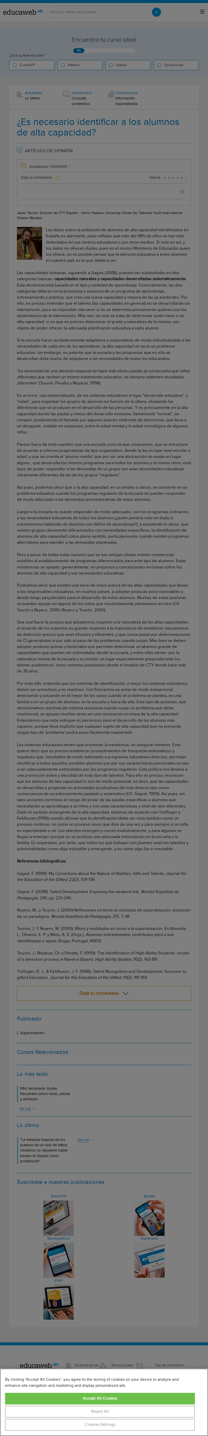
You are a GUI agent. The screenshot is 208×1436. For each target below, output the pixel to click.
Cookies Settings (100, 1424)
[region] (104, 1402)
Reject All (100, 1411)
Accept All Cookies (100, 1398)
